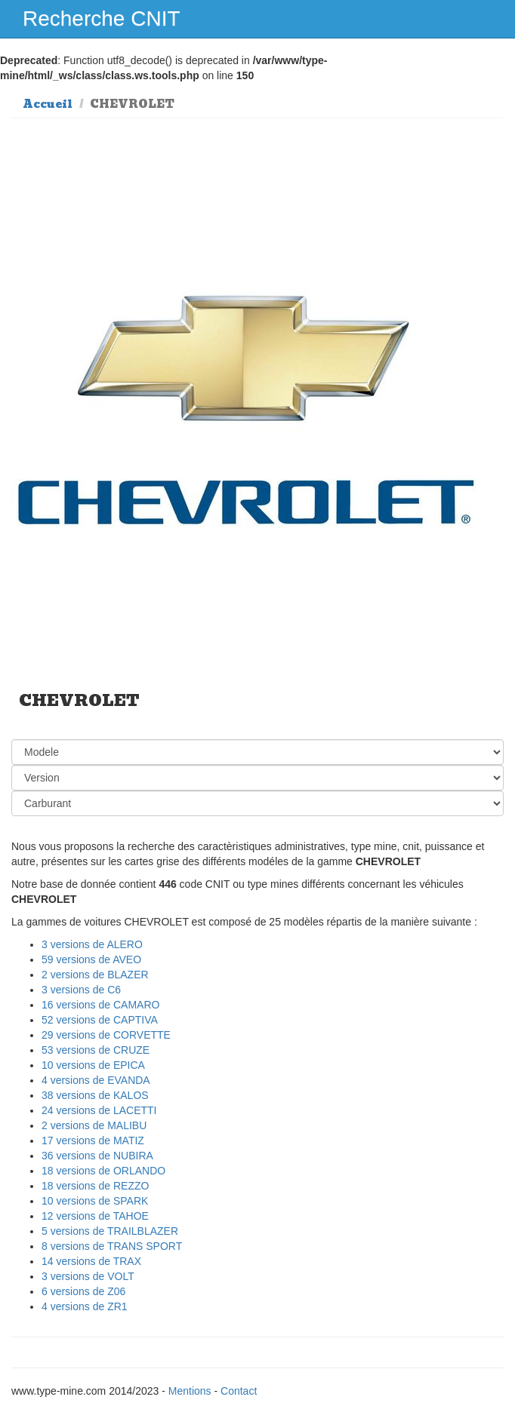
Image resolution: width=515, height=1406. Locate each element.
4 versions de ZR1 (85, 1306)
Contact (238, 1391)
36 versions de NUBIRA (97, 1156)
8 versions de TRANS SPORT (112, 1246)
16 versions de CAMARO (100, 1005)
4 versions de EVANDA (96, 1080)
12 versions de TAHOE (95, 1216)
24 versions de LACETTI (99, 1110)
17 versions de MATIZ (93, 1140)
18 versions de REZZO (95, 1186)
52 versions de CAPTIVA (100, 1020)
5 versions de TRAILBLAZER (110, 1231)
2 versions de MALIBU (94, 1125)
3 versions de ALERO (92, 944)
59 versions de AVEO (91, 959)
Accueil (47, 104)
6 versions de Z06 (83, 1291)
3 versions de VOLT (88, 1276)
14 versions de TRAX (91, 1261)
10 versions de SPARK (95, 1201)
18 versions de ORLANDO (103, 1171)
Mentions (189, 1391)
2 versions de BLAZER (95, 975)
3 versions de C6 (81, 990)
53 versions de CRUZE (96, 1050)
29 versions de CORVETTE (106, 1035)
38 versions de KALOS (95, 1095)
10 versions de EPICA (93, 1065)
